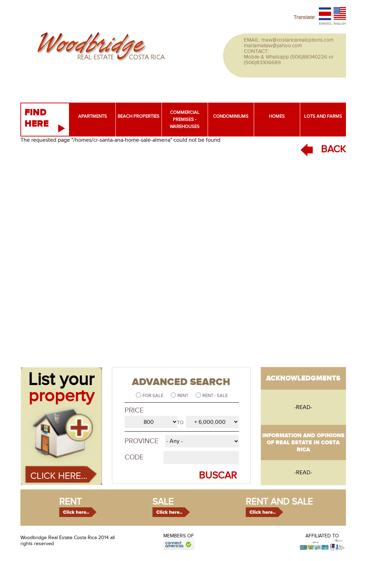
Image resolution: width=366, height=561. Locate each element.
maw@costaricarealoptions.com (297, 40)
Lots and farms (323, 116)
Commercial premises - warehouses (185, 119)
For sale (153, 395)
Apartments (92, 116)
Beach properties (138, 116)
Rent (183, 395)
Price (134, 410)
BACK (333, 149)
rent (70, 501)
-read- (303, 407)
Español (325, 24)
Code (134, 457)
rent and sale (279, 501)
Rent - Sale (215, 395)
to (180, 423)
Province (141, 441)
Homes (277, 116)
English (340, 24)
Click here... (58, 476)
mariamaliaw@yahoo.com (273, 45)
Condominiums (230, 116)
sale (162, 501)
